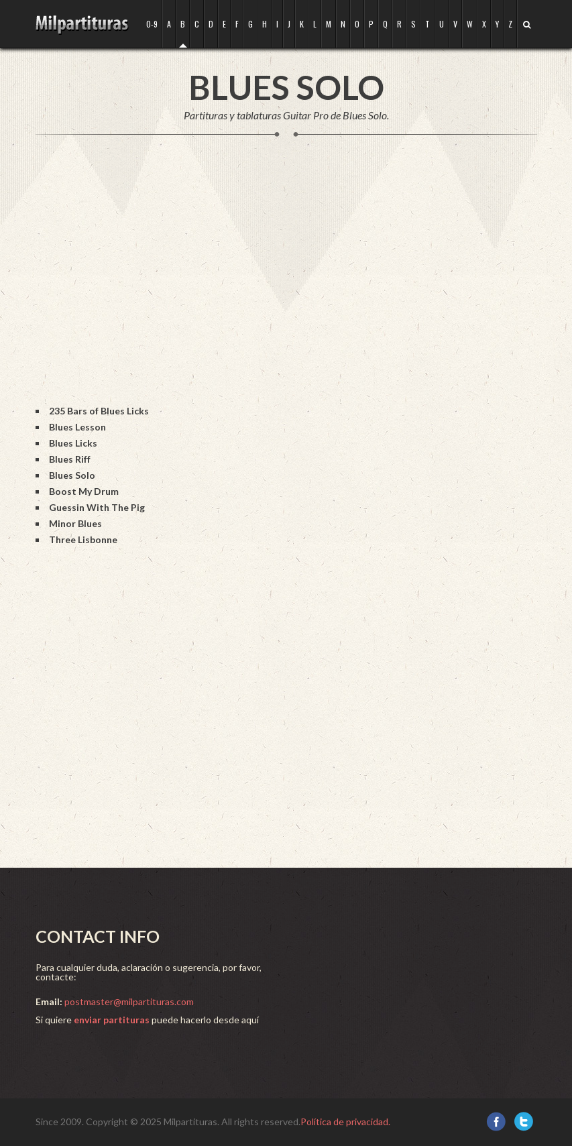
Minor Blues (75, 523)
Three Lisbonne (83, 539)
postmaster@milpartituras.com (129, 1001)
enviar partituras (112, 1019)
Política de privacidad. (345, 1121)
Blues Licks (73, 443)
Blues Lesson (77, 427)
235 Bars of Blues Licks (99, 410)
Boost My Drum (84, 491)
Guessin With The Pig (97, 507)
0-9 (152, 24)
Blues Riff (70, 459)
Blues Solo (72, 475)
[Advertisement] (280, 284)
